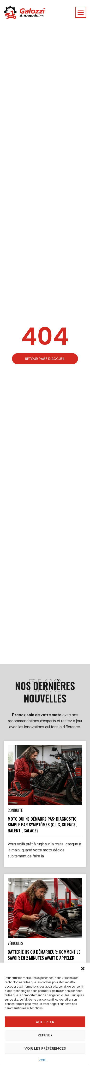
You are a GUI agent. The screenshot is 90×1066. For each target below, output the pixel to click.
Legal (42, 1059)
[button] (82, 968)
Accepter (45, 1022)
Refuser (45, 1035)
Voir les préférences (45, 1048)
